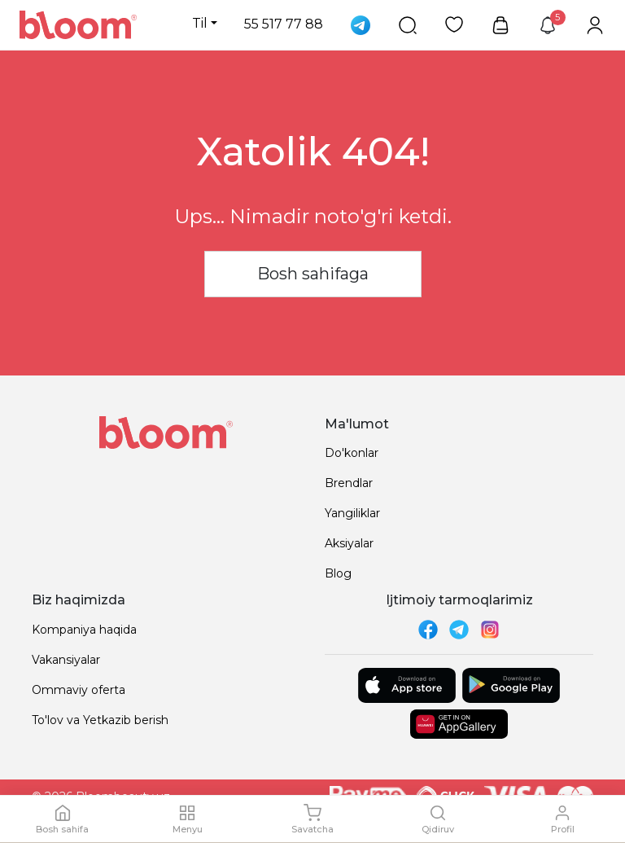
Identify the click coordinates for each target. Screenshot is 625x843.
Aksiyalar (349, 543)
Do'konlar (351, 453)
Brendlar (349, 483)
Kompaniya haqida (84, 629)
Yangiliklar (352, 513)
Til (200, 23)
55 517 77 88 (283, 24)
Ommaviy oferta (78, 690)
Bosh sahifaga (313, 273)
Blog (338, 573)
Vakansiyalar (66, 659)
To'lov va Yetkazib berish (100, 720)
